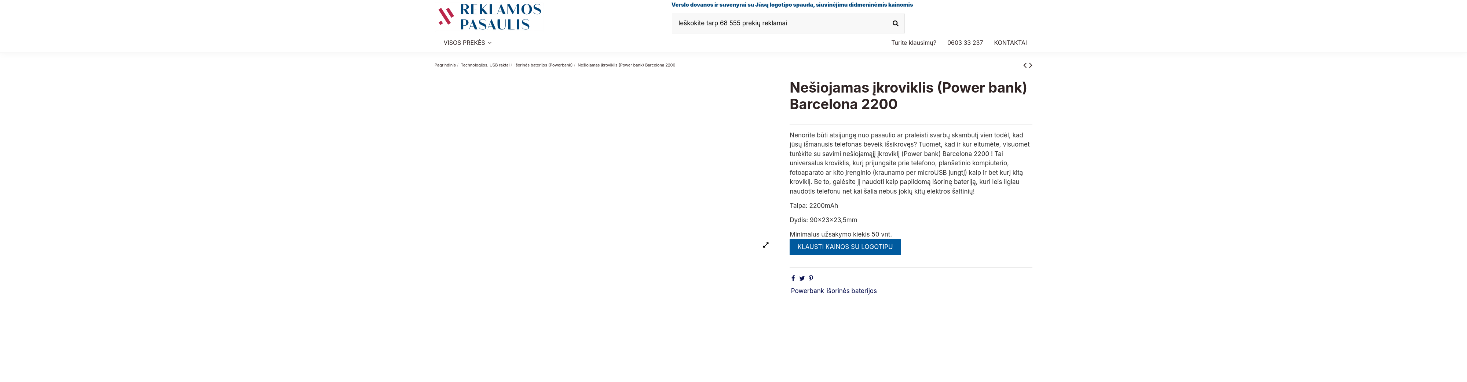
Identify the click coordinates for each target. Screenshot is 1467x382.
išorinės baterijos (852, 291)
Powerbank (807, 291)
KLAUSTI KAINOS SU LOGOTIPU (845, 247)
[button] (965, 42)
